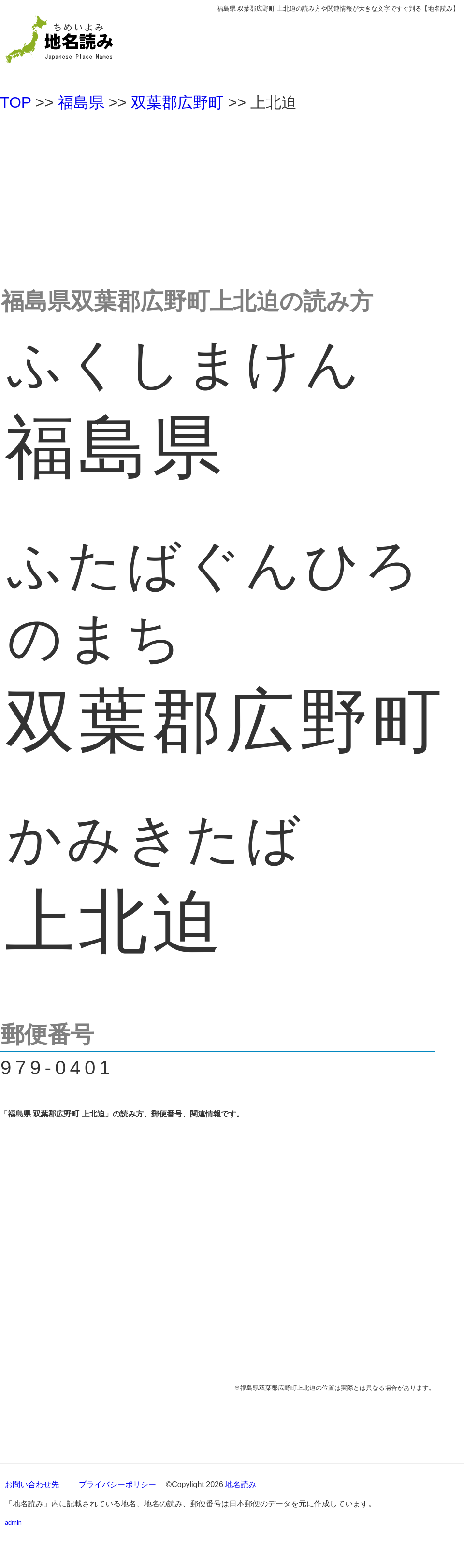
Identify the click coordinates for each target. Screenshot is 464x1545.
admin (13, 1522)
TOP (15, 102)
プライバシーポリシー (117, 1484)
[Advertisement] (232, 195)
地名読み (240, 1484)
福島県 (81, 102)
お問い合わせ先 (32, 1484)
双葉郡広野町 (177, 102)
